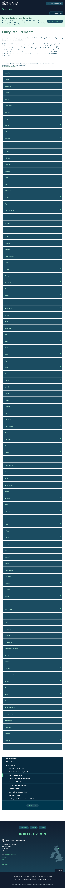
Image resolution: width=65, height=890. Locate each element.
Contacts (4, 859)
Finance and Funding (15, 784)
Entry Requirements (15, 777)
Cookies (50, 878)
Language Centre (14, 798)
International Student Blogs (18, 794)
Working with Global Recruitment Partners (23, 801)
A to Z (3, 862)
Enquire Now (32, 807)
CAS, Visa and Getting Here (18, 787)
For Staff (33, 830)
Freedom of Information (44, 882)
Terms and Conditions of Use (21, 878)
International (10, 767)
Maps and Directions (7, 864)
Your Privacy (34, 878)
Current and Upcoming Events (18, 774)
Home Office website (31, 54)
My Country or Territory (16, 770)
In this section (57, 13)
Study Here (7, 9)
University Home (11, 761)
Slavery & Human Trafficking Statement (25, 882)
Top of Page (59, 872)
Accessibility (42, 878)
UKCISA (55, 54)
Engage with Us (14, 791)
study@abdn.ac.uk (8, 65)
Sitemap (42, 830)
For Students (23, 830)
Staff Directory (6, 866)
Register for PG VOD (55, 21)
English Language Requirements (19, 781)
